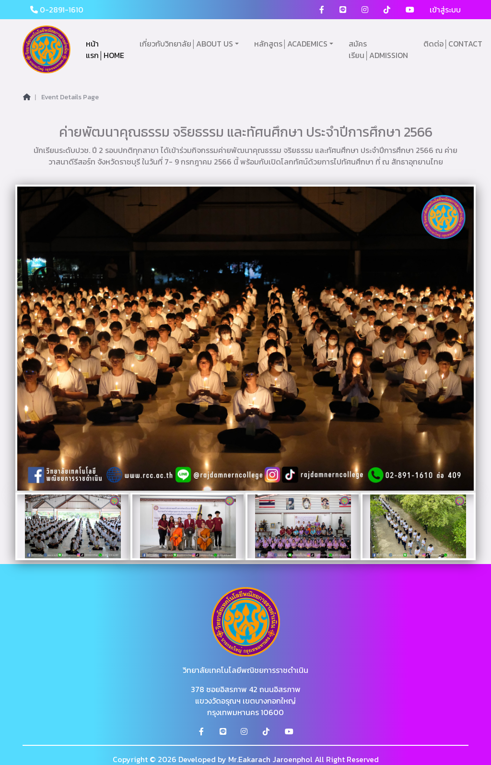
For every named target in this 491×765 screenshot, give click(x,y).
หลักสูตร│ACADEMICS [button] (290, 43)
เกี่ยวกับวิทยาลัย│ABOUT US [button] (186, 43)
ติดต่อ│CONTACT (452, 43)
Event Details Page (70, 97)
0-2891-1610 (56, 9)
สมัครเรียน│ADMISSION (378, 49)
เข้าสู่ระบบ (445, 9)
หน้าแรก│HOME (105, 49)
